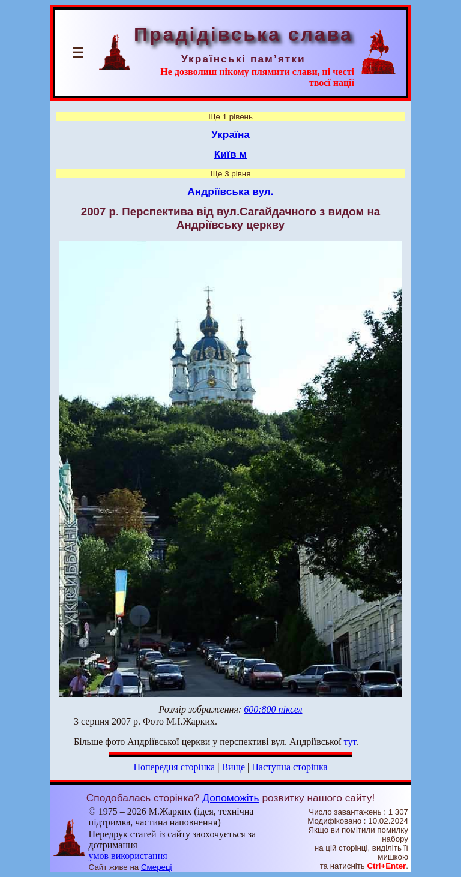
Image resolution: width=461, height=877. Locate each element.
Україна (230, 134)
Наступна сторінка (289, 767)
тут (350, 742)
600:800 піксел (273, 709)
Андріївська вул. (230, 191)
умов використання (128, 856)
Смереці (156, 867)
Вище (233, 767)
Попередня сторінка (174, 767)
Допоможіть (230, 798)
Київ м (230, 154)
